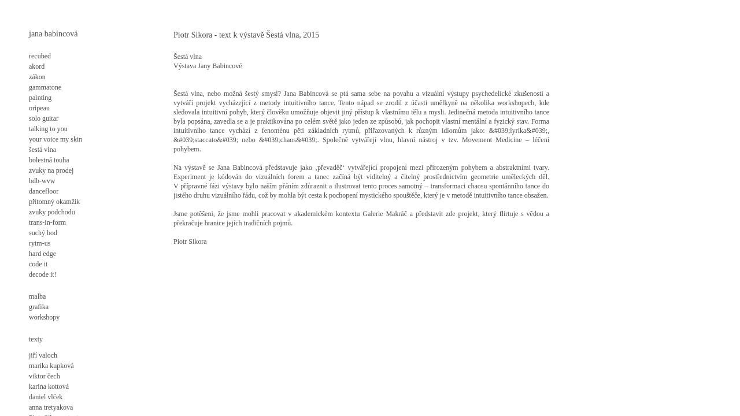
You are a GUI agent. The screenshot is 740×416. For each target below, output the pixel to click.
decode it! (43, 274)
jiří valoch (43, 355)
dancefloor (43, 191)
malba (37, 296)
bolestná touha (49, 160)
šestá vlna (42, 150)
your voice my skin (55, 139)
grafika (39, 307)
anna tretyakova (51, 407)
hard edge (42, 254)
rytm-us (39, 243)
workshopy (44, 317)
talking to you (48, 129)
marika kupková (51, 366)
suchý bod (43, 233)
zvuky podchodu (52, 212)
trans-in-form (47, 222)
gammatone (45, 87)
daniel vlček (45, 397)
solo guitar (43, 118)
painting (40, 98)
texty (36, 339)
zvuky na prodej (51, 170)
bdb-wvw (42, 181)
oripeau (39, 108)
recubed (40, 56)
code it (38, 264)
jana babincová (53, 33)
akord (37, 66)
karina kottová (49, 386)
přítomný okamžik (54, 202)
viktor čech (44, 376)
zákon (37, 77)
